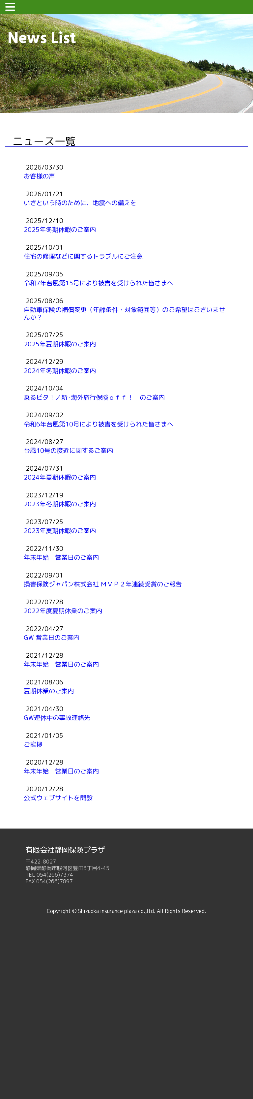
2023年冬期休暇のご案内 (60, 503)
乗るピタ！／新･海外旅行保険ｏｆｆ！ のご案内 (94, 397)
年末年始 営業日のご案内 (61, 557)
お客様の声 (39, 176)
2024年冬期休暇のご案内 (60, 370)
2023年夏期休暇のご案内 (60, 530)
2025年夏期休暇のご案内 (60, 343)
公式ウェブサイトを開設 (58, 797)
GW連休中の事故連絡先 (57, 717)
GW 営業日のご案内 (51, 637)
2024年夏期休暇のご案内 (60, 477)
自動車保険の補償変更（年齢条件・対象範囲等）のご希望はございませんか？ (124, 313)
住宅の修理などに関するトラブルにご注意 (83, 256)
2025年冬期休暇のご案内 (60, 229)
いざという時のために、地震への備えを (80, 202)
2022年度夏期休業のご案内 (63, 610)
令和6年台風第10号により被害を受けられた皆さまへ (98, 424)
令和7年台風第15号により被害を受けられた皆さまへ (98, 282)
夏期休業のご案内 (49, 690)
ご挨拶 (33, 744)
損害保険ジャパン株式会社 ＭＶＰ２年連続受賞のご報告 (103, 584)
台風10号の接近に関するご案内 (68, 450)
